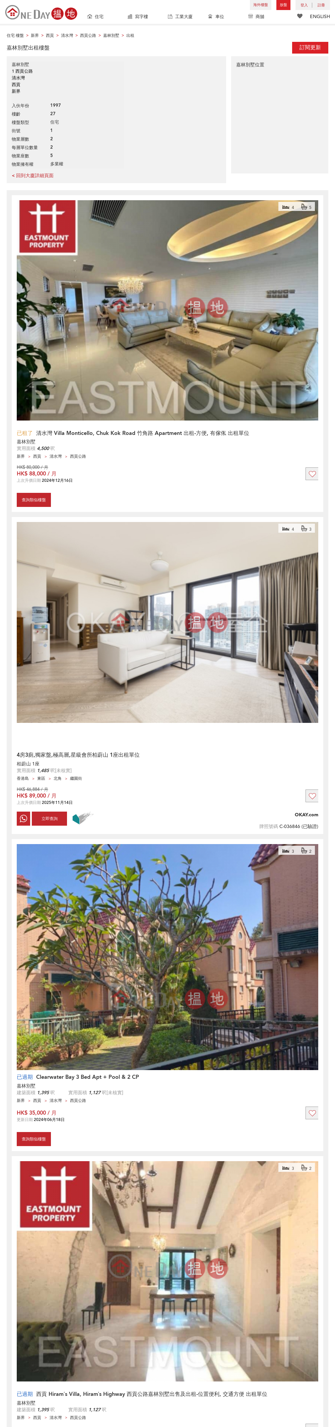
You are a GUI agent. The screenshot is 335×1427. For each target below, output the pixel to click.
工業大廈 (180, 17)
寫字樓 (138, 17)
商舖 (256, 17)
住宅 (95, 17)
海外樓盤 (260, 4)
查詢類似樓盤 (34, 500)
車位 (216, 17)
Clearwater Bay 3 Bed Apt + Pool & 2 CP (87, 1077)
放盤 (283, 4)
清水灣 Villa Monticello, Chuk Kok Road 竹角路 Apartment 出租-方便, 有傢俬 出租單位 (142, 433)
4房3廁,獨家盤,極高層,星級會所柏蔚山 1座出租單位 (78, 755)
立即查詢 (50, 818)
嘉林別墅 (26, 442)
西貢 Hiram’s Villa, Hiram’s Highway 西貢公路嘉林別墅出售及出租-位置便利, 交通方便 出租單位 (151, 1394)
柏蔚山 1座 (28, 764)
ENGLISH (320, 16)
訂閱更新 (310, 47)
